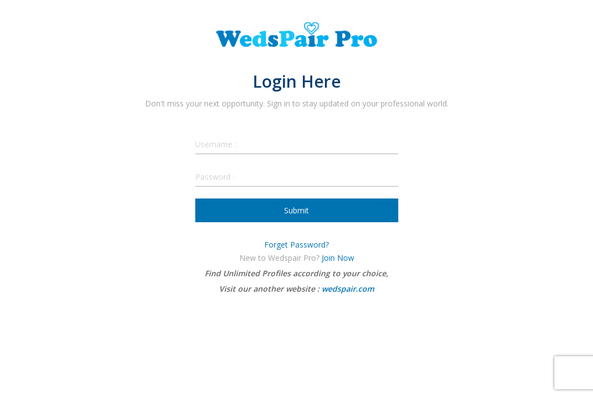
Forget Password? (296, 244)
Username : (215, 144)
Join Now (338, 258)
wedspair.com (348, 288)
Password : (214, 176)
